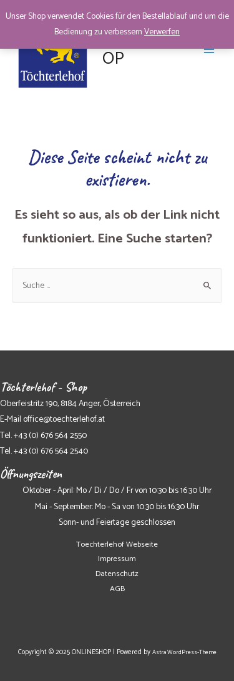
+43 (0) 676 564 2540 (51, 451)
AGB (117, 588)
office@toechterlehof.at (64, 419)
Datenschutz (117, 573)
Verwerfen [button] (162, 32)
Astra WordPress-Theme (184, 652)
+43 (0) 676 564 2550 (50, 435)
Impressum (117, 558)
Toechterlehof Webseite (117, 544)
